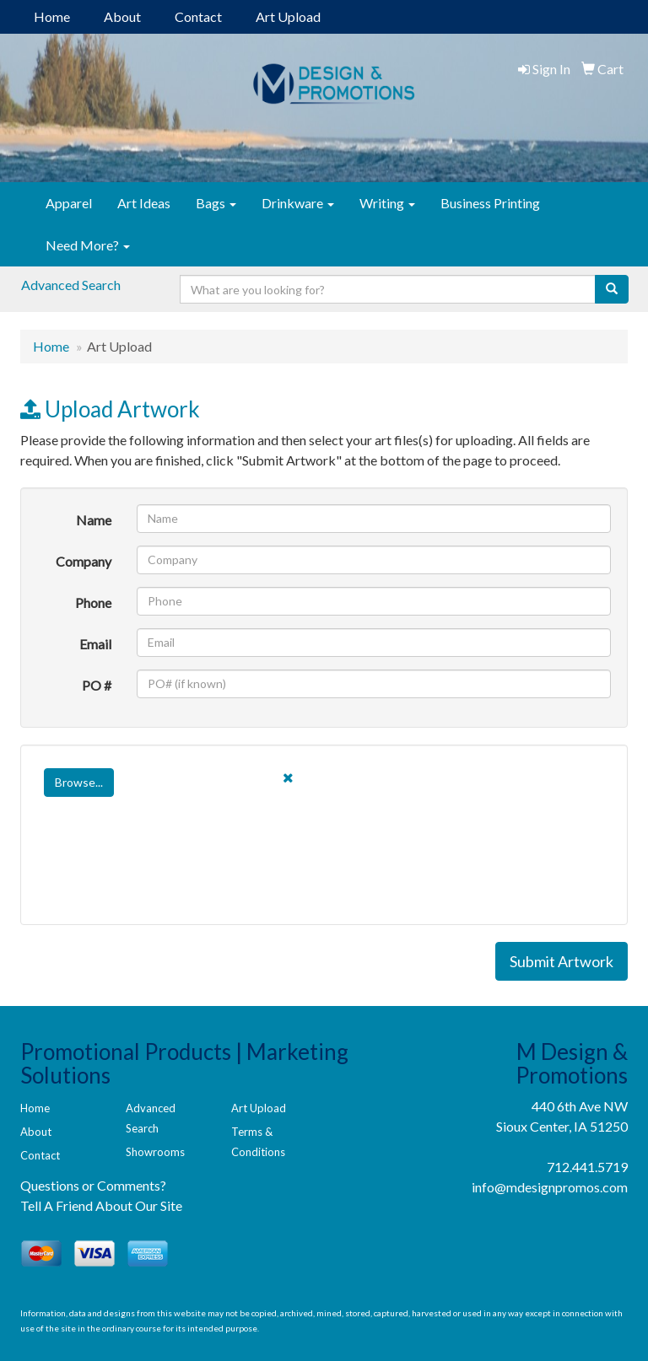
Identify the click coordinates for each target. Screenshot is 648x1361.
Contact (198, 16)
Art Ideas (143, 203)
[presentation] (165, 875)
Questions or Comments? (93, 1185)
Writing (387, 203)
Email (95, 644)
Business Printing (490, 203)
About (122, 16)
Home (52, 16)
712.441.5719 (587, 1167)
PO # (96, 685)
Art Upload (288, 16)
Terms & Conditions (258, 1142)
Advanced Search (71, 285)
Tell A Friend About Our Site (101, 1205)
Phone (93, 602)
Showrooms (155, 1152)
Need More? (88, 245)
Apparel (69, 203)
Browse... (79, 782)
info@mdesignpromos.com (550, 1187)
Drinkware (298, 203)
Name (93, 520)
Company (83, 561)
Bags (216, 203)
